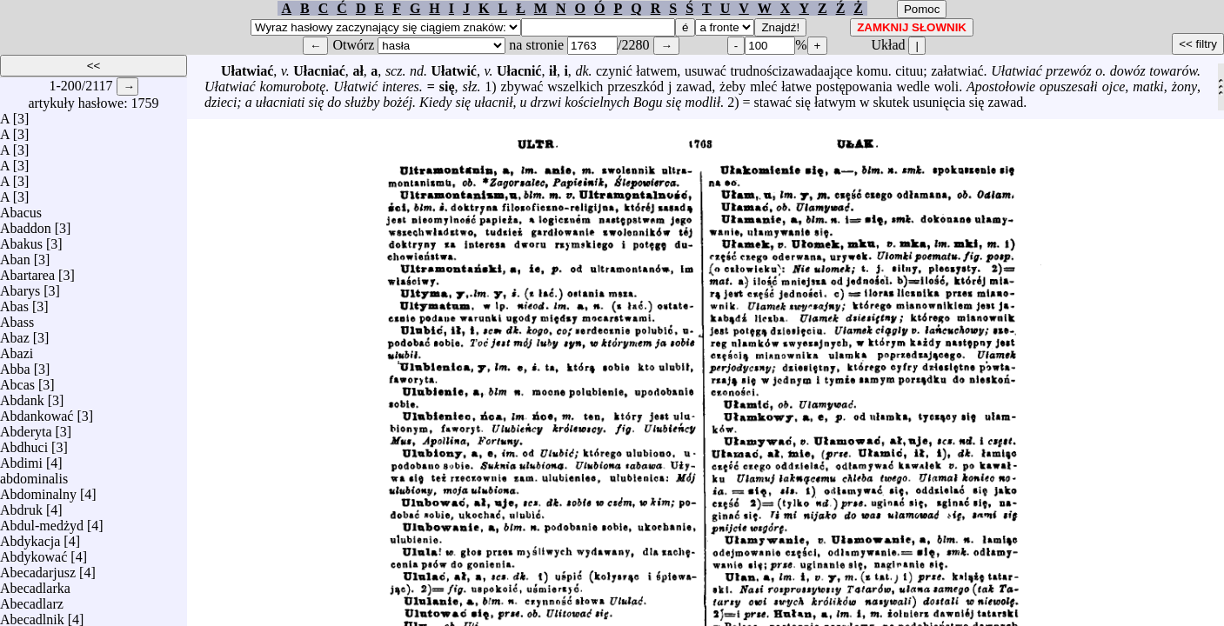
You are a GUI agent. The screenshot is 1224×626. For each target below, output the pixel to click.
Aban (15, 255)
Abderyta (26, 427)
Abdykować (33, 552)
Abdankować (36, 411)
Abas (14, 302)
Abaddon (25, 223)
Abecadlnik (32, 615)
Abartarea (27, 270)
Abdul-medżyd (42, 521)
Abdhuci (24, 443)
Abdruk (21, 505)
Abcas (17, 380)
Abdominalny (38, 490)
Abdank (22, 396)
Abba (15, 364)
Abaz (15, 333)
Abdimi (21, 458)
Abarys (20, 286)
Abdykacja (30, 536)
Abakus (21, 239)
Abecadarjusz (38, 568)
